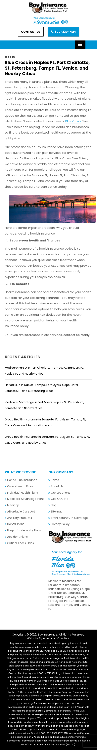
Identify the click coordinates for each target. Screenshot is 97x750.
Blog (54, 505)
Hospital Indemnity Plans (24, 530)
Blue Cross (73, 121)
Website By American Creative (48, 638)
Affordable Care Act (21, 511)
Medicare (54, 581)
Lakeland (54, 605)
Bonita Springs (71, 589)
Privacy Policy (60, 524)
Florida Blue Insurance (22, 480)
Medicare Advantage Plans (25, 499)
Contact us (30, 32)
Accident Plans (17, 537)
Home (55, 480)
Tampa (67, 605)
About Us (57, 486)
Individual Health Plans (22, 493)
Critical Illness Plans (20, 543)
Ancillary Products (19, 518)
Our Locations (60, 493)
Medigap (13, 505)
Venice (84, 605)
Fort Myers (55, 601)
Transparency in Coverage (69, 518)
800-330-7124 (65, 32)
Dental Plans (15, 524)
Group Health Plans (20, 486)
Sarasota (74, 593)
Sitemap (57, 511)
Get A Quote (59, 499)
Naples (61, 593)
